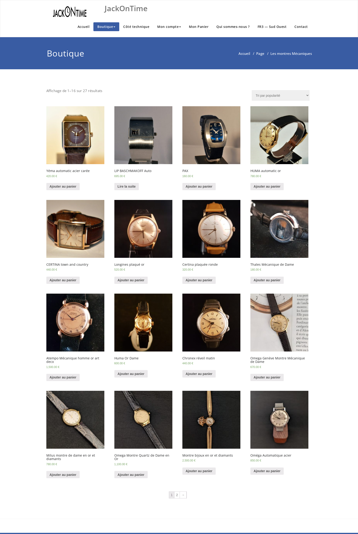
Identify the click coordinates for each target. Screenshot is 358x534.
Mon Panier (198, 26)
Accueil (84, 26)
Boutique (106, 26)
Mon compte (169, 26)
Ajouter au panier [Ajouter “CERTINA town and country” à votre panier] (63, 280)
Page (260, 53)
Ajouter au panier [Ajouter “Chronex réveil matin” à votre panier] (199, 374)
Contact (301, 26)
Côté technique (136, 26)
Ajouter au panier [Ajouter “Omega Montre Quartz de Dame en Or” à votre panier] (131, 475)
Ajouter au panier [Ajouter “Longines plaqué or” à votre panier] (131, 280)
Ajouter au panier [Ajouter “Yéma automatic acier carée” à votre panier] (63, 186)
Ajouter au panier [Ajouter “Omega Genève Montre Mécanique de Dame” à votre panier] (267, 377)
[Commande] (281, 95)
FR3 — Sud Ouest (272, 26)
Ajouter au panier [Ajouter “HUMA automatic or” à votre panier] (267, 186)
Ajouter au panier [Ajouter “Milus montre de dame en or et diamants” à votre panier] (63, 475)
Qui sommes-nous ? (233, 26)
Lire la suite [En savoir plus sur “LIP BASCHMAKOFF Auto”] (127, 186)
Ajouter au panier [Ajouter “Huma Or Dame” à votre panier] (131, 374)
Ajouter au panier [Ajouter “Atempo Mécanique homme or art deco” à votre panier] (63, 377)
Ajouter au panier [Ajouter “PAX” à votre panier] (199, 186)
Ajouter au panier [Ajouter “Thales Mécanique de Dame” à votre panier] (267, 280)
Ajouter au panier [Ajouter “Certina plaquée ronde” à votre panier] (199, 280)
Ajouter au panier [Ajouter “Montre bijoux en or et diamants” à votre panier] (199, 471)
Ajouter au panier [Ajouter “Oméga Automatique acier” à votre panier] (267, 471)
